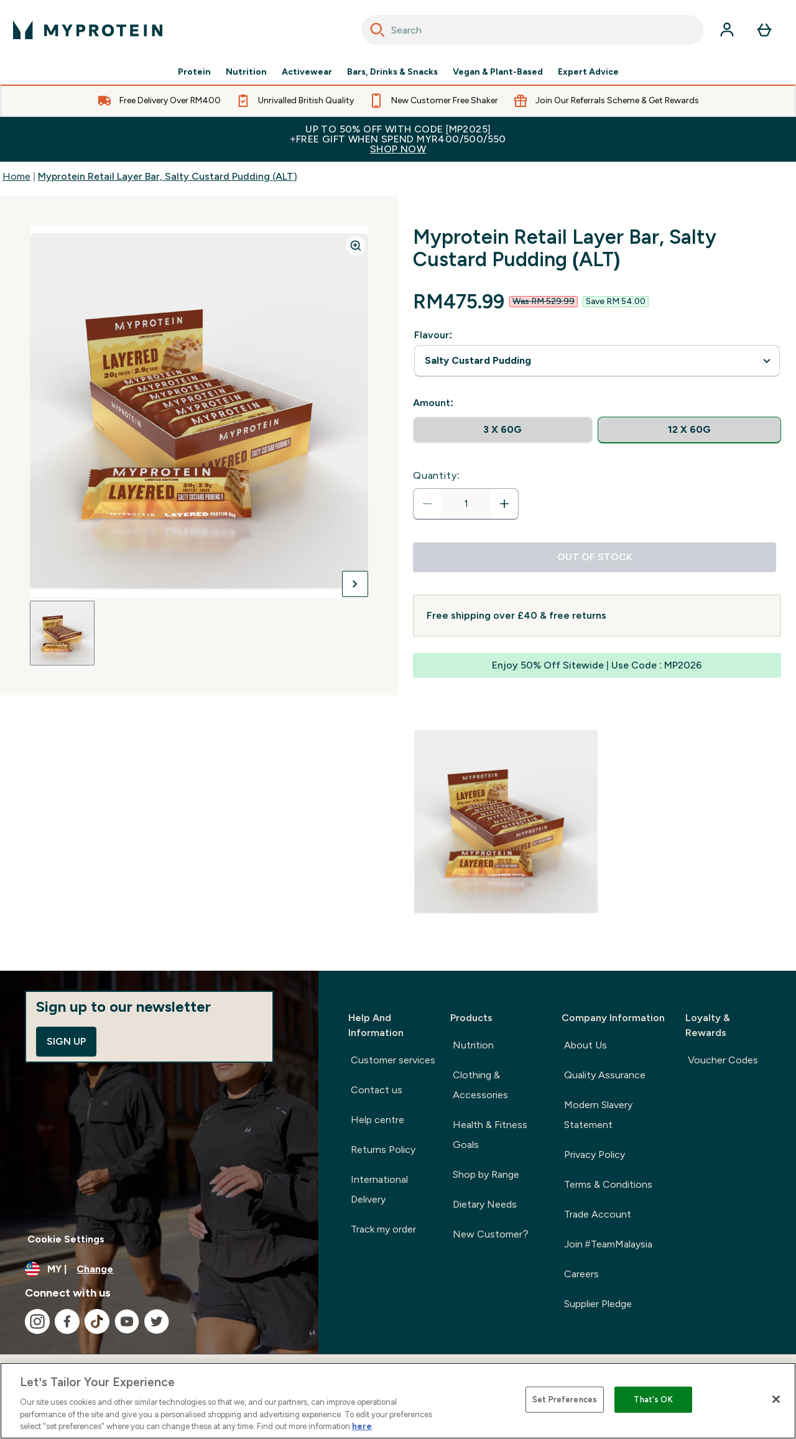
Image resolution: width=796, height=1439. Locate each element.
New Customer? (490, 1234)
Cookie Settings (65, 1239)
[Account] (727, 30)
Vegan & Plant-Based (498, 72)
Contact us (376, 1090)
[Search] (377, 30)
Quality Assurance (605, 1075)
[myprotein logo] (87, 30)
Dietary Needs (485, 1204)
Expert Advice (588, 72)
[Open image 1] (62, 633)
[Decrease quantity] (427, 504)
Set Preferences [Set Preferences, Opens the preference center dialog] (564, 1399)
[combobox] (532, 30)
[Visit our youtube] (126, 1321)
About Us (585, 1045)
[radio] (503, 430)
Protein (194, 72)
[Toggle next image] (355, 584)
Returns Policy (383, 1149)
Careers (581, 1274)
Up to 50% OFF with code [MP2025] (398, 139)
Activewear (307, 72)
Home (16, 176)
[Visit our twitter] (156, 1321)
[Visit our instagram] (37, 1321)
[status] (466, 504)
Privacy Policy (594, 1154)
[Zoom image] (356, 246)
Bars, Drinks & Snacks (392, 72)
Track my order (383, 1229)
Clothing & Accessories (480, 1085)
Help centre (377, 1120)
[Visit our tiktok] (97, 1321)
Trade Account (597, 1214)
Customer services (393, 1060)
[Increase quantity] (504, 504)
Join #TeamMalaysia (608, 1244)
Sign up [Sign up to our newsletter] (66, 1041)
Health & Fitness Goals (490, 1134)
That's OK (653, 1399)
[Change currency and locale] (159, 1269)
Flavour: (433, 335)
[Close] (776, 1399)
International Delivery (379, 1189)
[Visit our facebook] (67, 1321)
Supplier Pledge (598, 1304)
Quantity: (436, 475)
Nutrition (246, 72)
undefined (597, 361)
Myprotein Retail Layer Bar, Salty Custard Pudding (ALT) (167, 176)
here (362, 1426)
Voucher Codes (723, 1060)
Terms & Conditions (608, 1184)
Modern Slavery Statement (598, 1115)
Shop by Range (486, 1174)
